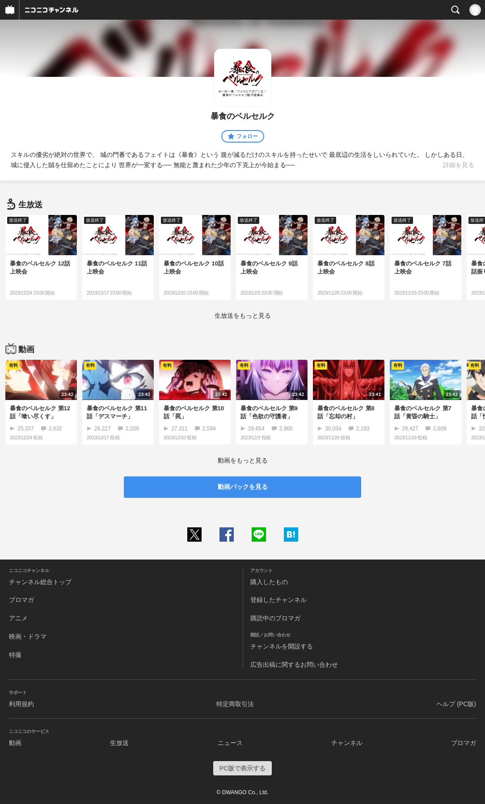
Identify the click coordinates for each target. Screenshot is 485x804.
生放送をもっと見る (243, 315)
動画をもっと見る (243, 460)
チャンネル (347, 742)
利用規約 (21, 703)
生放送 (119, 742)
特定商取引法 (235, 703)
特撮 (15, 654)
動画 (15, 742)
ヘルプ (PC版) (456, 703)
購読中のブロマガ (275, 618)
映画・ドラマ (27, 636)
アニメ (18, 618)
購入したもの (269, 581)
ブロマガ (21, 599)
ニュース (230, 742)
